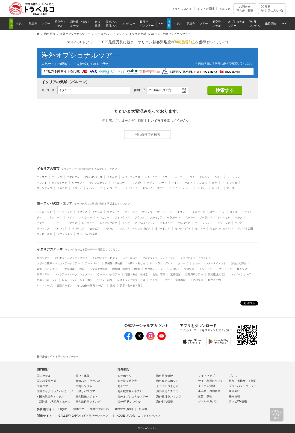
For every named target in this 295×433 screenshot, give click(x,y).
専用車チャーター (155, 268)
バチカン (109, 228)
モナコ (40, 223)
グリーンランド (203, 223)
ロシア (126, 223)
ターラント (78, 182)
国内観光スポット (87, 396)
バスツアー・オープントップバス (73, 274)
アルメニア (166, 223)
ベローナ (77, 188)
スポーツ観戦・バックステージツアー (58, 263)
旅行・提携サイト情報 (243, 381)
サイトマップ (206, 375)
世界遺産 (70, 268)
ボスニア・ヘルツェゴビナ (135, 228)
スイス (233, 212)
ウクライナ (113, 212)
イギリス (97, 212)
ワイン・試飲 (104, 280)
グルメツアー (206, 268)
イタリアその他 (131, 177)
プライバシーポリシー (243, 386)
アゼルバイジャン (145, 223)
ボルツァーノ (94, 188)
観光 (112, 285)
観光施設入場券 (217, 274)
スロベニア (78, 228)
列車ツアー (43, 274)
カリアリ (180, 177)
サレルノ (205, 177)
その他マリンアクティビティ (70, 257)
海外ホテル (124, 375)
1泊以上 (174, 268)
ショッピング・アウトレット (196, 257)
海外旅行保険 (164, 375)
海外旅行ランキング (168, 396)
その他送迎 (197, 280)
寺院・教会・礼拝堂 (136, 274)
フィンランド (122, 217)
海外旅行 (124, 369)
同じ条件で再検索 (147, 134)
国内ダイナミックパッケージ (55, 391)
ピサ (214, 182)
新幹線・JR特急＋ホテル (54, 401)
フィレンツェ (229, 182)
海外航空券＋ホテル (130, 391)
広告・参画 (205, 396)
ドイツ (70, 217)
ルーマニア (88, 223)
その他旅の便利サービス (91, 285)
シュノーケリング (240, 274)
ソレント (42, 182)
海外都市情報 (164, 401)
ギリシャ (182, 212)
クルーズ (183, 263)
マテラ (161, 188)
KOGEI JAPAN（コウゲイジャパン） (140, 415)
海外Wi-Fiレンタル (129, 401)
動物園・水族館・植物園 (126, 268)
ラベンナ (202, 188)
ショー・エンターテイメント (209, 263)
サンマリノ (43, 228)
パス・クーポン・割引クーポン (54, 285)
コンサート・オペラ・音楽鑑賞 (168, 280)
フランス (140, 217)
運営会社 (234, 391)
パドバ (176, 182)
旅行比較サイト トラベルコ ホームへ (58, 356)
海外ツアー (124, 386)
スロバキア (60, 228)
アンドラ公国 (245, 228)
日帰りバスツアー (87, 391)
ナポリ (151, 182)
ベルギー (190, 217)
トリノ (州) (136, 182)
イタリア (82, 212)
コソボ (238, 223)
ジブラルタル (64, 234)
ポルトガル (223, 217)
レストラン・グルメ (161, 263)
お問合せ (244, 8)
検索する (224, 90)
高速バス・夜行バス (88, 381)
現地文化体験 (238, 263)
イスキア (112, 177)
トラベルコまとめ (167, 386)
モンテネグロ (182, 228)
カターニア (151, 177)
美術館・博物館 (114, 263)
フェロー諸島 (44, 234)
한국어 (143, 409)
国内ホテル (44, 375)
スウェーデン (217, 212)
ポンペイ (147, 188)
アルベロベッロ (93, 177)
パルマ (188, 182)
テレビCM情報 (238, 401)
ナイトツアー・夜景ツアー (234, 268)
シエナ (218, 177)
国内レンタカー (85, 386)
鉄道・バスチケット (48, 268)
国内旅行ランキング (88, 401)
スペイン (247, 212)
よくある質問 (205, 8)
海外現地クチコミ (167, 391)
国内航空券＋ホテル (51, 396)
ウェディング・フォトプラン (158, 257)
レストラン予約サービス (131, 280)
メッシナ (187, 188)
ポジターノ (131, 188)
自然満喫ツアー (194, 274)
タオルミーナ (59, 182)
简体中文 (78, 409)
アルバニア (183, 223)
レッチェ (217, 188)
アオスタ (42, 177)
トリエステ (118, 182)
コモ (192, 177)
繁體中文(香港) (124, 409)
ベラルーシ (173, 217)
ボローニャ (113, 188)
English (62, 409)
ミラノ (173, 188)
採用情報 (234, 396)
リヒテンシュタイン (221, 228)
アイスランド (64, 212)
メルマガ (224, 8)
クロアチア (198, 212)
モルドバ (200, 228)
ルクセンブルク (108, 223)
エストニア (131, 212)
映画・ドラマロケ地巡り (93, 268)
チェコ (40, 217)
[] (217, 42)
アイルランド (44, 212)
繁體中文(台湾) (99, 409)
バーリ (163, 182)
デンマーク (55, 217)
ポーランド (206, 217)
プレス (233, 375)
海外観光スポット (167, 381)
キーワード (47, 90)
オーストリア (164, 212)
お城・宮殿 (159, 274)
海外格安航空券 (127, 381)
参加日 (138, 90)
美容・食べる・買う (131, 285)
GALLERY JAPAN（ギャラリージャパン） (84, 415)
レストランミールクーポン (77, 280)
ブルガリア (156, 217)
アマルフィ (73, 177)
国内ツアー (44, 386)
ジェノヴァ (233, 177)
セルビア (94, 228)
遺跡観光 (175, 274)
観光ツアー (43, 257)
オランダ (147, 212)
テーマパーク (92, 263)
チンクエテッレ (98, 182)
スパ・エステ (130, 257)
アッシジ (57, 177)
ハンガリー (103, 217)
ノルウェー (85, 217)
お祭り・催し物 (136, 263)
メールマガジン (208, 401)
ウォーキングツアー (108, 274)
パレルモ (202, 182)
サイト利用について (210, 381)
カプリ (166, 177)
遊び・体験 (82, 375)
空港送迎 (189, 268)
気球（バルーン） (47, 280)
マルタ (238, 217)
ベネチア (62, 188)
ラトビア (54, 223)
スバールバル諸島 (87, 234)
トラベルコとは (182, 8)
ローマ (231, 188)
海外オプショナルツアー (80, 55)
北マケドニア (162, 228)
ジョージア (223, 223)
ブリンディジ (44, 188)
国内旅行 (43, 369)
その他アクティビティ (105, 257)
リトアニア (70, 223)
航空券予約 (214, 280)
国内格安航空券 (46, 381)
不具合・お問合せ (209, 391)
